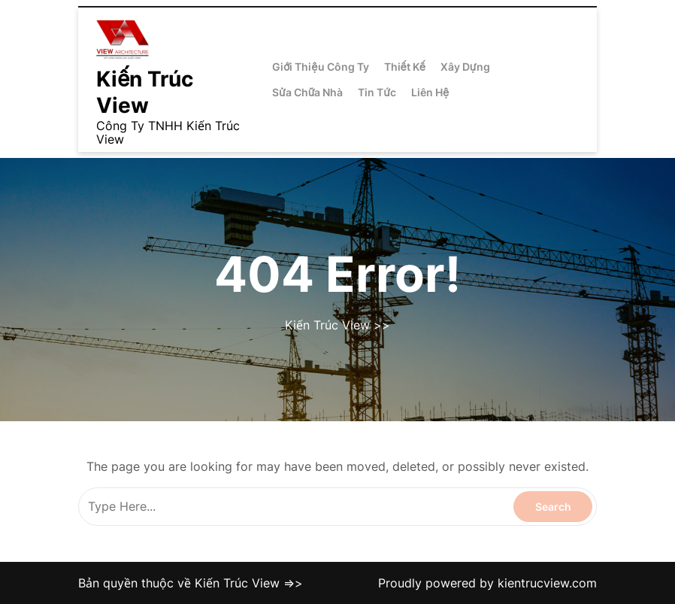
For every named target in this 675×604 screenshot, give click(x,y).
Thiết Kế (404, 66)
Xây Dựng (465, 66)
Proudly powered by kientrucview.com (487, 582)
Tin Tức (377, 92)
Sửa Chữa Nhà (307, 92)
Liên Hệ (430, 92)
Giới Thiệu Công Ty (320, 66)
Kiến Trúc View (144, 92)
